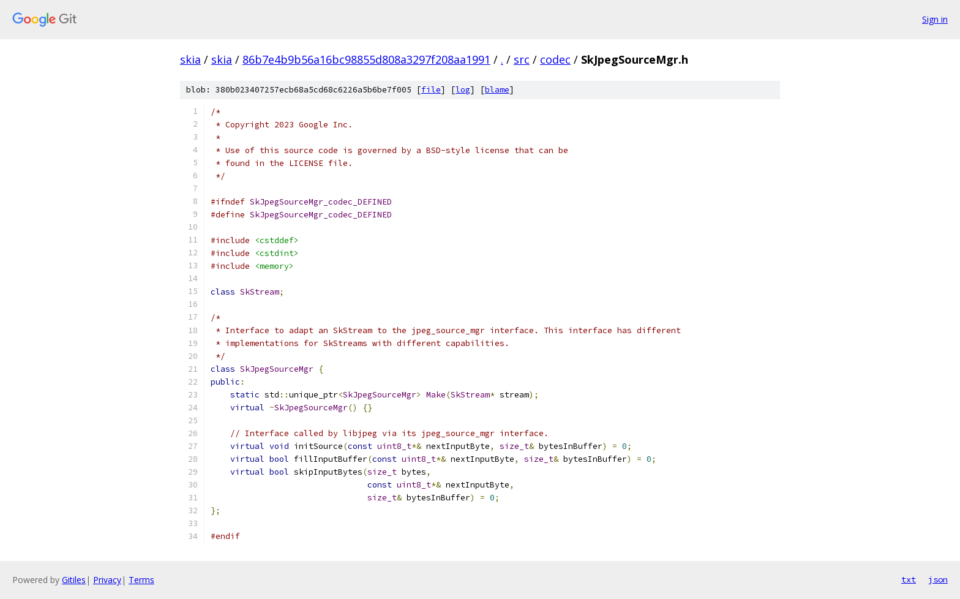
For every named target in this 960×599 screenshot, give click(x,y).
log (463, 90)
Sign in (935, 19)
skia (190, 59)
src (522, 59)
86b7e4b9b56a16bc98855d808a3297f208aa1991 (366, 59)
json (938, 579)
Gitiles (74, 580)
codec (555, 59)
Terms (141, 580)
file (431, 90)
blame (497, 90)
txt (908, 579)
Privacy (107, 580)
